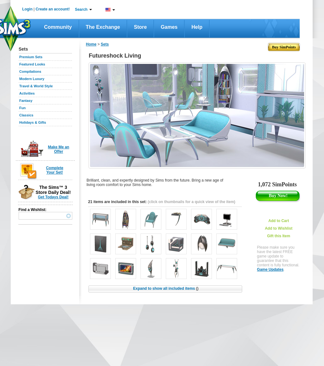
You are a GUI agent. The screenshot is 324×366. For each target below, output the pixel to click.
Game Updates (270, 269)
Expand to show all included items (165, 288)
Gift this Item (278, 236)
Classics (26, 115)
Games (169, 27)
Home (91, 44)
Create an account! (53, 9)
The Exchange (103, 27)
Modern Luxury (31, 79)
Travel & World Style (36, 86)
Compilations (30, 71)
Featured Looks (32, 64)
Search (81, 9)
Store (140, 27)
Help (196, 27)
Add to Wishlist (278, 228)
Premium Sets (30, 57)
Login (27, 9)
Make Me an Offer (58, 149)
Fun (22, 108)
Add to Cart (278, 221)
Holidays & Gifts (32, 122)
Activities (27, 93)
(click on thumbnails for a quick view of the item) (191, 202)
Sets (105, 44)
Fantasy (26, 100)
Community (58, 27)
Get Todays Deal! (53, 197)
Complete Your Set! (54, 170)
